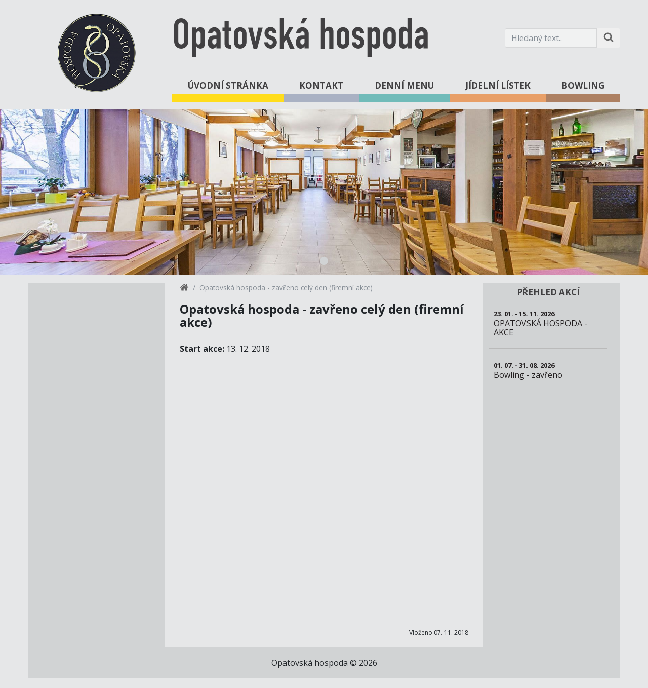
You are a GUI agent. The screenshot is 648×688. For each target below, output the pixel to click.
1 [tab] (324, 261)
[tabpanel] (324, 192)
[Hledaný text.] (551, 38)
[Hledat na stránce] (608, 38)
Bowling (582, 85)
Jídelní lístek (498, 85)
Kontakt (321, 85)
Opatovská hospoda (300, 38)
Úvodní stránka (228, 85)
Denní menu (404, 85)
